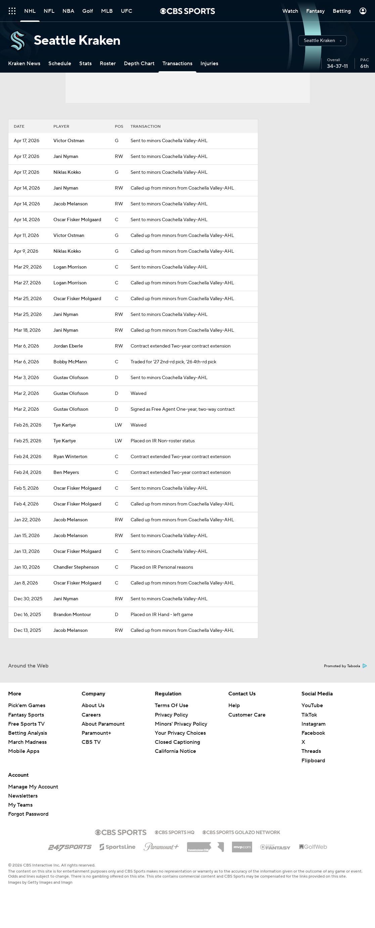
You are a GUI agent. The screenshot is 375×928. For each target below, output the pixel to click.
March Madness (27, 742)
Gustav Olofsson (70, 378)
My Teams (20, 805)
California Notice (175, 751)
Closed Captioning (177, 742)
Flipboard (313, 760)
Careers (91, 715)
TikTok (309, 715)
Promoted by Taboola (345, 666)
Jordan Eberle (68, 346)
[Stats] (85, 63)
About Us (93, 705)
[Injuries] (209, 63)
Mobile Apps (23, 751)
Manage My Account (33, 786)
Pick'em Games (26, 705)
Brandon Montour (72, 615)
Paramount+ (96, 733)
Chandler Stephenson (76, 567)
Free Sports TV (26, 724)
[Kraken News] (24, 63)
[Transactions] (177, 63)
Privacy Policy (171, 715)
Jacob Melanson (70, 204)
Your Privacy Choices (180, 733)
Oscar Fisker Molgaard (77, 220)
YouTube (312, 705)
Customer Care (247, 715)
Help (234, 705)
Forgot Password (28, 814)
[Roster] (108, 63)
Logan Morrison (70, 267)
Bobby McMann (70, 362)
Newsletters (23, 796)
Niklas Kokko (67, 172)
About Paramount (103, 724)
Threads (311, 751)
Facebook (313, 733)
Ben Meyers (66, 473)
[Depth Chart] (139, 63)
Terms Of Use (171, 705)
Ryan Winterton (70, 457)
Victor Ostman (68, 141)
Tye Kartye (64, 425)
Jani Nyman (65, 157)
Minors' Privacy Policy (181, 724)
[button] (322, 40)
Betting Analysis (27, 733)
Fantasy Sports (26, 715)
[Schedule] (59, 63)
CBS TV (91, 742)
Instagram (313, 724)
